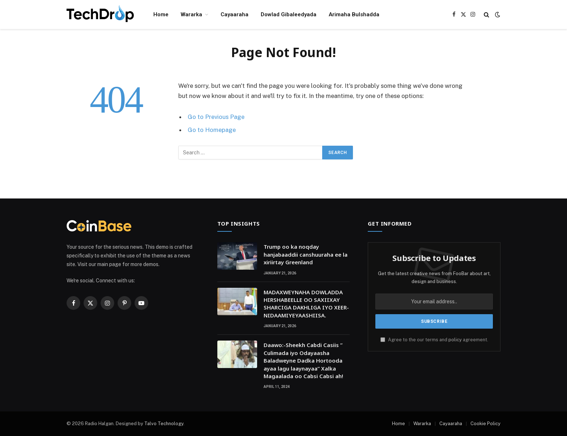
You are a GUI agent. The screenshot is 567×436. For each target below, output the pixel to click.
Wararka (191, 14)
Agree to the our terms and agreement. (434, 339)
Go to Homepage (212, 129)
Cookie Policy (485, 423)
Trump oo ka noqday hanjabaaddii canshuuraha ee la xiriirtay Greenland (306, 254)
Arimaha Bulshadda (354, 14)
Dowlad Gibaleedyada (288, 14)
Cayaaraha (234, 14)
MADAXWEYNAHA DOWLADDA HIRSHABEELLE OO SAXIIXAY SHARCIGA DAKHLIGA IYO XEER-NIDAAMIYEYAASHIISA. (306, 303)
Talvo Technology (163, 423)
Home (161, 14)
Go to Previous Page (216, 116)
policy (455, 339)
